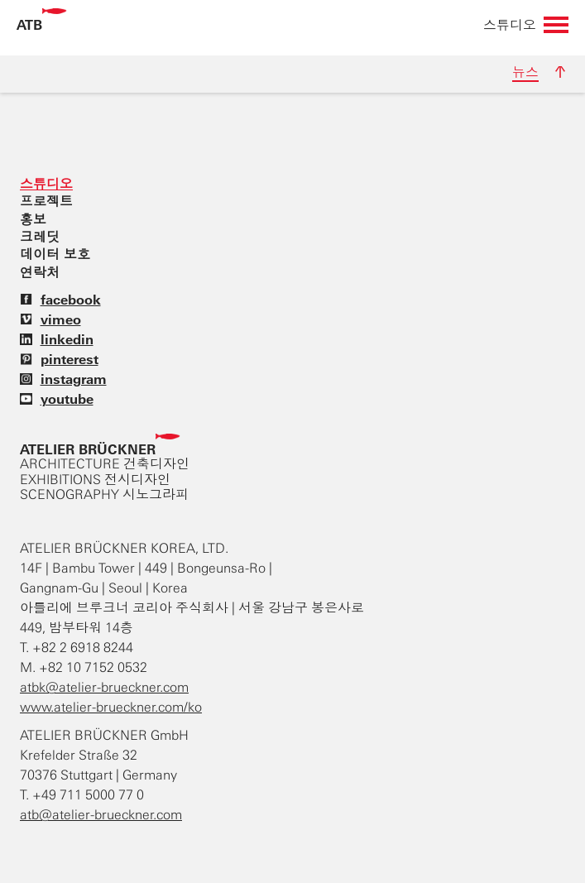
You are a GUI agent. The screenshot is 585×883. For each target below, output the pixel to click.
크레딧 (40, 236)
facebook (60, 299)
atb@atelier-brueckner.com (101, 815)
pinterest (59, 359)
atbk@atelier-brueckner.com (104, 687)
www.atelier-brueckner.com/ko (111, 707)
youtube (57, 399)
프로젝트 (46, 201)
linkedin (57, 339)
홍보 (33, 219)
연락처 (40, 272)
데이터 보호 (55, 254)
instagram (63, 379)
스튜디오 (46, 183)
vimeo (50, 319)
